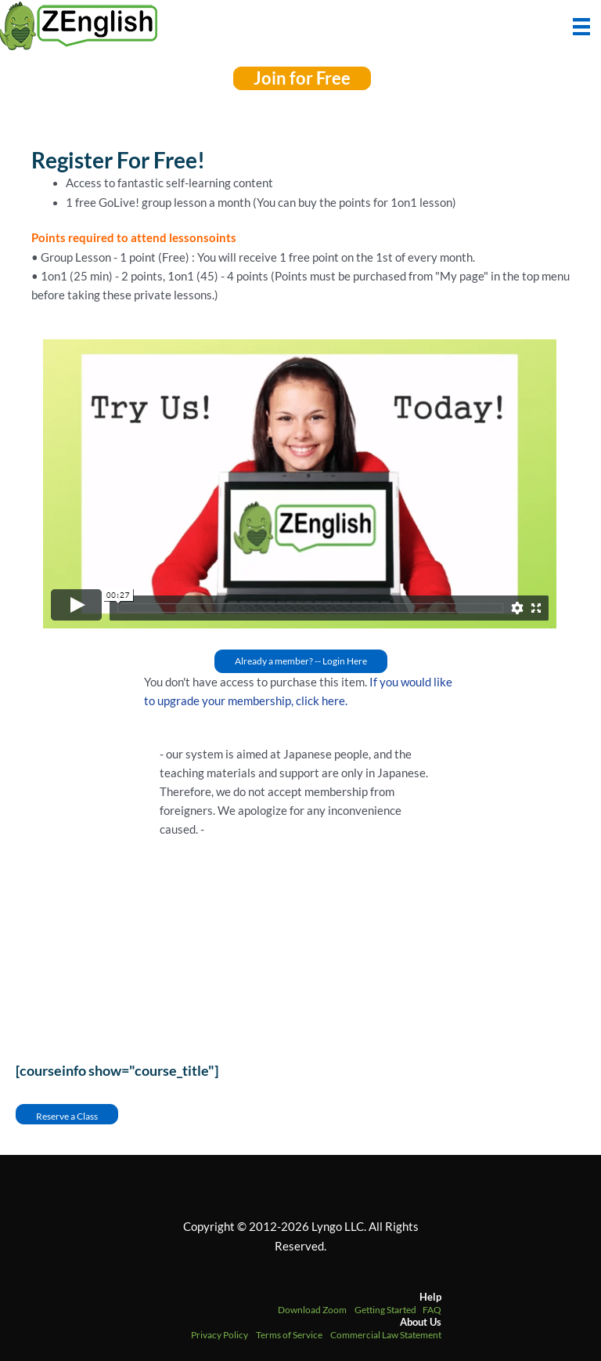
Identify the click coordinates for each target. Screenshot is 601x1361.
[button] (302, 78)
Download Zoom (312, 1310)
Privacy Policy (219, 1335)
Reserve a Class (67, 1115)
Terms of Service (289, 1335)
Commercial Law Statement (385, 1335)
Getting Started (385, 1310)
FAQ (432, 1310)
